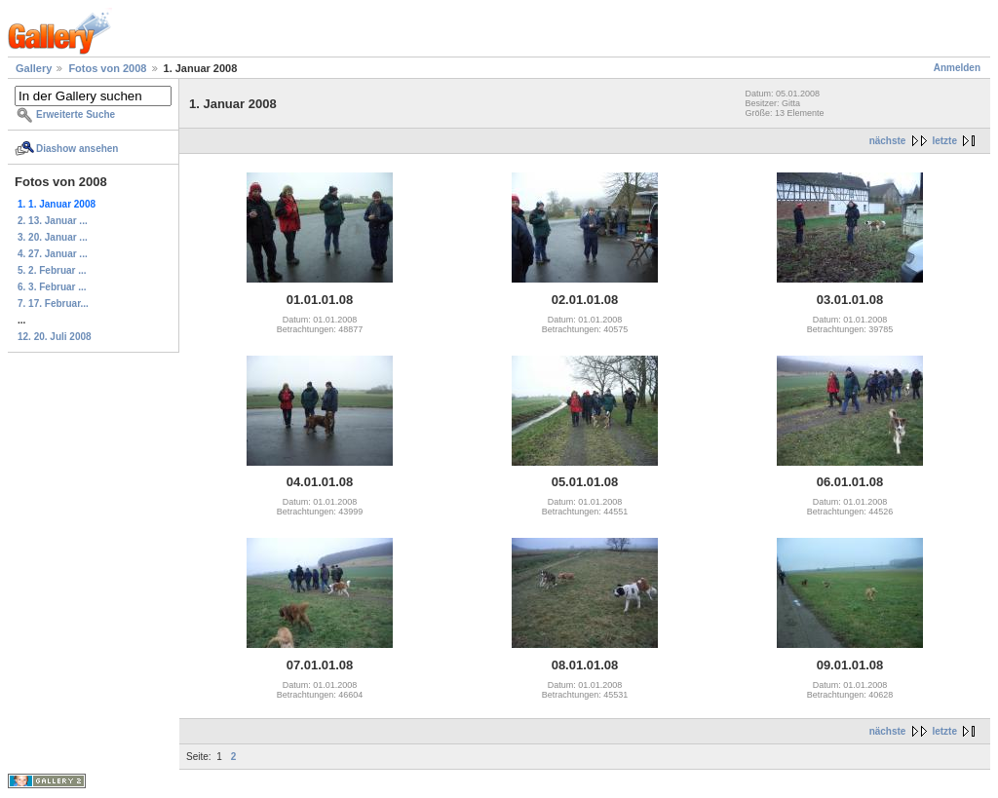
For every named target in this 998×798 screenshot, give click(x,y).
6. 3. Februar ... (52, 287)
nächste (887, 140)
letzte (944, 140)
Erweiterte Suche (75, 114)
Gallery (34, 68)
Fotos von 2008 (107, 68)
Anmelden (957, 67)
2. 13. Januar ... (53, 220)
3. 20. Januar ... (53, 237)
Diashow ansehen (77, 148)
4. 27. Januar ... (53, 253)
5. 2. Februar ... (52, 270)
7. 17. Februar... (53, 303)
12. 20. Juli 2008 (55, 336)
